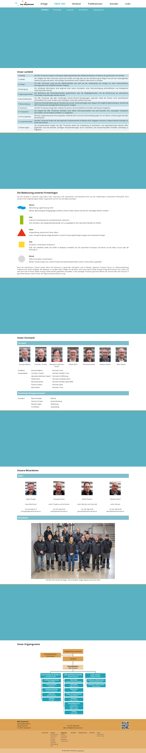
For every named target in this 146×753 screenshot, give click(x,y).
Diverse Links (100, 736)
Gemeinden (100, 734)
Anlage (44, 3)
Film (52, 746)
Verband (76, 3)
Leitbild (45, 10)
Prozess (53, 737)
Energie (53, 739)
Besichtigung (54, 744)
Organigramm (98, 10)
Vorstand (70, 10)
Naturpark (53, 742)
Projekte (53, 741)
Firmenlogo (57, 10)
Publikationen (95, 3)
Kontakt (114, 3)
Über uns (59, 3)
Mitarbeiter (83, 10)
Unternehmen (54, 734)
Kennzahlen (54, 736)
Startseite (45, 733)
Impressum (80, 751)
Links (127, 3)
